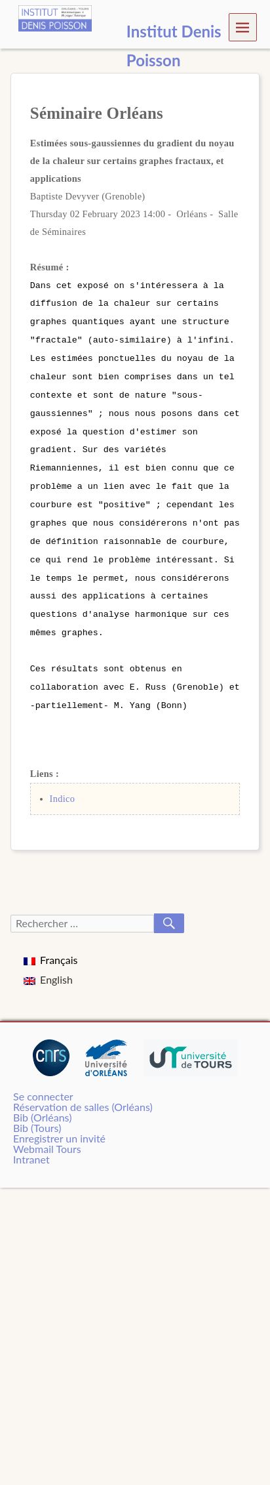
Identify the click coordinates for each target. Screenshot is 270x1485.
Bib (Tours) (37, 1113)
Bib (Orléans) (42, 1103)
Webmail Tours (47, 1134)
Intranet (31, 1145)
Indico (62, 784)
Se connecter (43, 1082)
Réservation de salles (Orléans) (83, 1092)
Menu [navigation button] (243, 26)
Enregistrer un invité (59, 1124)
